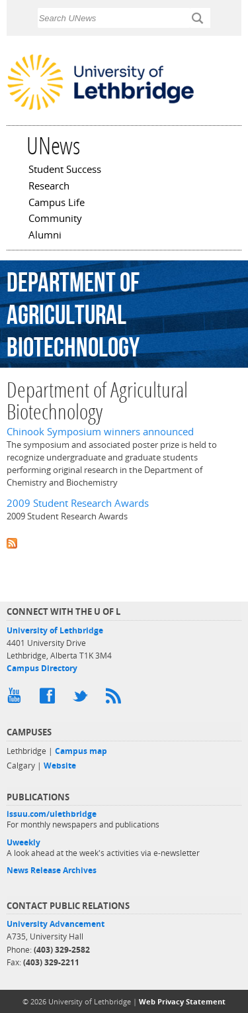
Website (60, 766)
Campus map (81, 751)
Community (55, 219)
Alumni (45, 236)
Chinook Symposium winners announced (100, 432)
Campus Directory (42, 668)
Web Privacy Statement (182, 1001)
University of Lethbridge (55, 630)
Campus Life (56, 203)
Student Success (64, 170)
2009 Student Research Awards (78, 503)
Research (48, 187)
